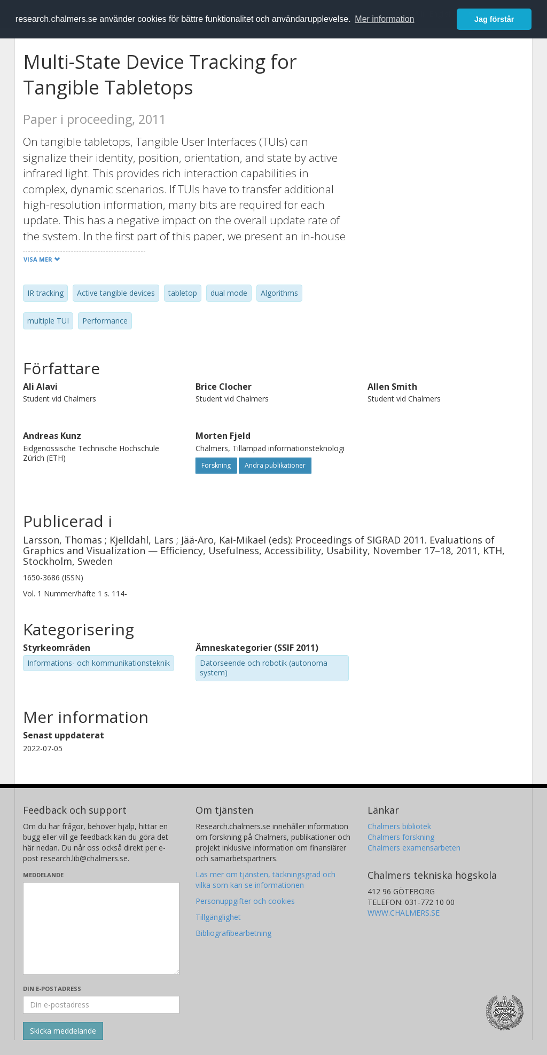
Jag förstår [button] (494, 19)
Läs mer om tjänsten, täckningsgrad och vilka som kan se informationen (265, 879)
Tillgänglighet (218, 917)
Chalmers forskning (401, 837)
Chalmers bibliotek (399, 826)
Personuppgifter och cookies (245, 901)
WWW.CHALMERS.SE (404, 913)
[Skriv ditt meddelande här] (101, 928)
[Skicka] (63, 1031)
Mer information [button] (384, 18)
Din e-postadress (52, 989)
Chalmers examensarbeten (414, 848)
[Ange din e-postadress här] (101, 1005)
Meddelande (43, 875)
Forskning (216, 465)
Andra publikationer (275, 465)
